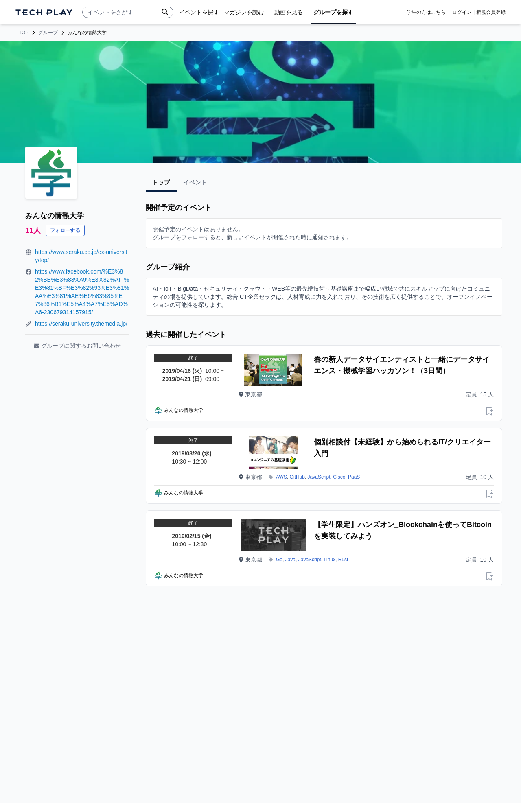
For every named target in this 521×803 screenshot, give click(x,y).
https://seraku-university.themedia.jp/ (81, 323)
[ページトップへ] (43, 12)
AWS (281, 477)
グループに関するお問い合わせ (77, 345)
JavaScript (319, 477)
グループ (48, 32)
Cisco (339, 477)
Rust (343, 559)
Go (279, 559)
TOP (23, 32)
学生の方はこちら (426, 12)
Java (290, 559)
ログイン (462, 12)
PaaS (354, 477)
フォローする (65, 230)
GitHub (297, 477)
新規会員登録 (491, 12)
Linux (329, 559)
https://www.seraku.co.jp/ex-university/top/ (81, 256)
